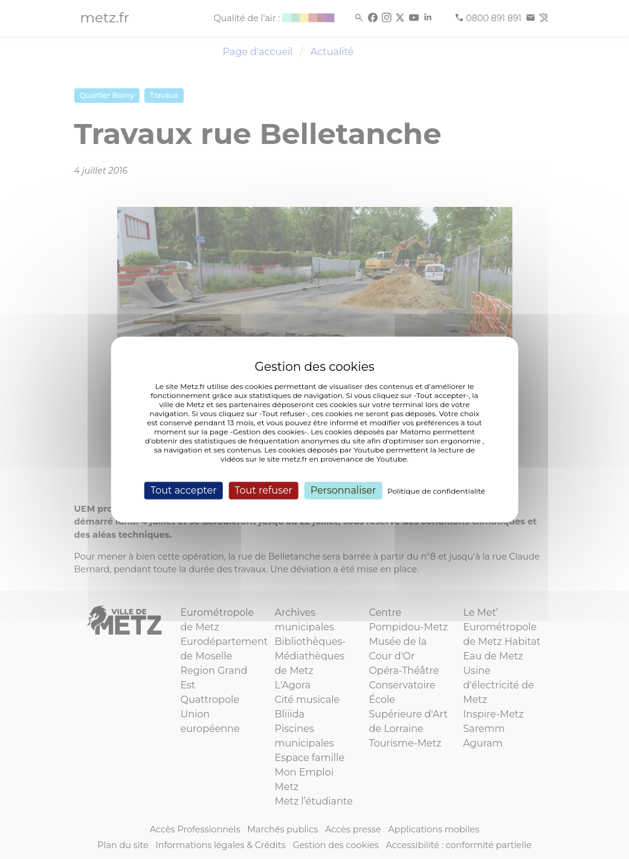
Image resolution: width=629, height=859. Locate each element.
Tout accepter (183, 490)
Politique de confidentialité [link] (436, 490)
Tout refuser (263, 490)
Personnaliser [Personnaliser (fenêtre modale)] (343, 490)
